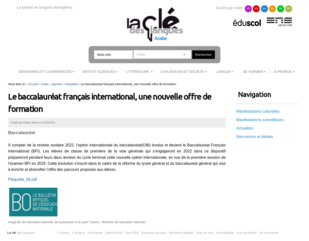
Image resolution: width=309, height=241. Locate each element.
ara (264, 8)
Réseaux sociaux (153, 232)
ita (280, 8)
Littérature (138, 72)
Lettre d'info (113, 232)
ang (256, 8)
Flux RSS (132, 232)
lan (288, 8)
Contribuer (95, 232)
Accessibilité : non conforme (236, 232)
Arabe (45, 84)
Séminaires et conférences (44, 72)
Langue (223, 72)
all (248, 8)
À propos (78, 232)
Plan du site (204, 232)
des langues (21, 232)
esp (272, 8)
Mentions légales (181, 232)
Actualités (71, 84)
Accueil (33, 84)
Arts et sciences (99, 72)
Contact (63, 232)
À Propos (283, 72)
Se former (253, 72)
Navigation (254, 94)
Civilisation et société (182, 72)
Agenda (56, 84)
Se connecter (269, 232)
